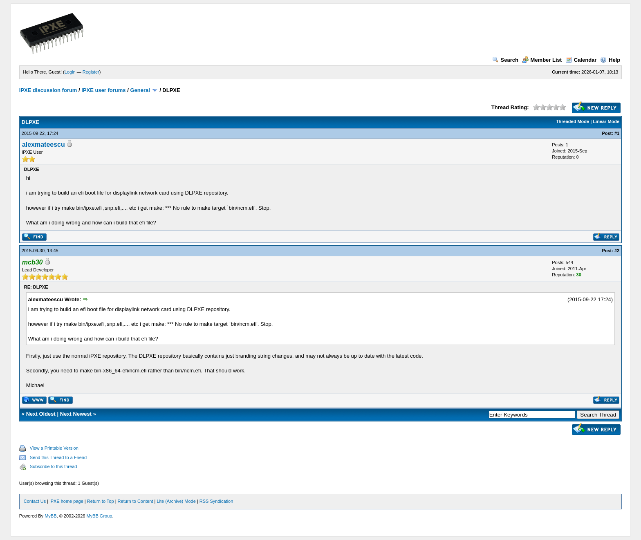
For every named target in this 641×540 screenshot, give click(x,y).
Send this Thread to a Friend (58, 457)
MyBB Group (99, 515)
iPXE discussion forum (48, 90)
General (140, 90)
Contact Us (35, 501)
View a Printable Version (54, 448)
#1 (616, 133)
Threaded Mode (572, 121)
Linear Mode (606, 121)
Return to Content (135, 501)
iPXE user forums (103, 90)
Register (91, 71)
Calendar (581, 60)
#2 (616, 250)
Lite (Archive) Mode (176, 501)
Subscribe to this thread (53, 466)
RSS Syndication (216, 501)
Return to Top (100, 501)
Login (70, 71)
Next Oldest (41, 414)
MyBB (50, 515)
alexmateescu (43, 144)
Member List (542, 60)
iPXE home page (66, 501)
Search (505, 60)
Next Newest (76, 414)
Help (610, 60)
